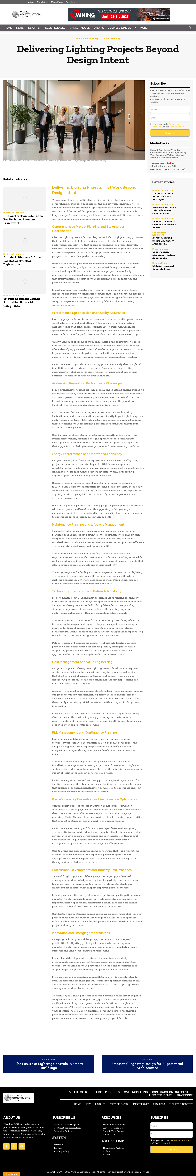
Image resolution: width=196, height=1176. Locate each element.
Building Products (161, 263)
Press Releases (55, 27)
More (143, 27)
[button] (189, 28)
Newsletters (43, 2)
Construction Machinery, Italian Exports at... (163, 254)
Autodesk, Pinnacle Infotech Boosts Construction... (164, 210)
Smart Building (111, 39)
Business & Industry (122, 27)
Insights (34, 27)
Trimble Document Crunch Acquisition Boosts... (164, 224)
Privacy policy (176, 126)
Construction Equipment (159, 234)
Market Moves (79, 27)
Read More (28, 1137)
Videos (31, 2)
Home (8, 27)
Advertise (70, 2)
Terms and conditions (180, 1140)
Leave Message (159, 169)
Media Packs (57, 2)
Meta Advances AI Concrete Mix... (163, 267)
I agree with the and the (167, 125)
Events (99, 27)
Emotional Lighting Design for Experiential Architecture (147, 1066)
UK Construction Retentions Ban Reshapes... (162, 196)
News (20, 27)
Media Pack (169, 163)
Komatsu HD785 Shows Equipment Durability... (163, 240)
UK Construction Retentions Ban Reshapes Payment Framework (23, 219)
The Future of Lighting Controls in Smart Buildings (49, 1066)
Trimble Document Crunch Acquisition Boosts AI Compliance (21, 302)
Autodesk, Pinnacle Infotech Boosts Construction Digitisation (22, 261)
